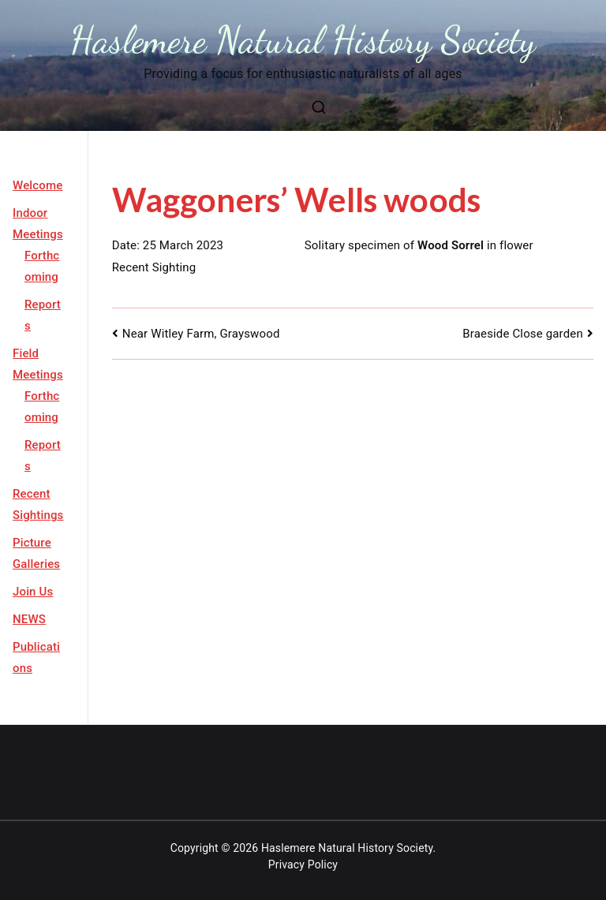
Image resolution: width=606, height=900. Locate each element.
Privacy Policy (303, 864)
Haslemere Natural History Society (303, 39)
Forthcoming (41, 266)
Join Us (33, 591)
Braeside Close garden (522, 334)
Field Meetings (38, 364)
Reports (42, 315)
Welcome (37, 185)
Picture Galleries (36, 553)
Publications (36, 657)
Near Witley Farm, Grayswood (201, 334)
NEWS (29, 619)
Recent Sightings (38, 504)
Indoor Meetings (38, 223)
